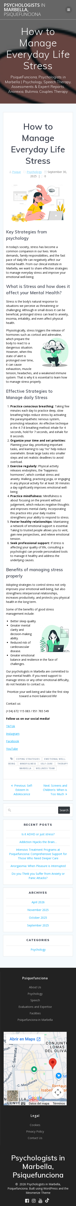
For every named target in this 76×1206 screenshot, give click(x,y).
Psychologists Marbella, (24, 9)
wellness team (45, 768)
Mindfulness (28, 763)
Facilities (35, 1013)
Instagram (12, 734)
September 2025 (38, 925)
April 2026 (38, 902)
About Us (35, 987)
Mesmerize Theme (38, 1193)
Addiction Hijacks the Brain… (38, 842)
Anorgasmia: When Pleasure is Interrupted (38, 866)
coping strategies (28, 759)
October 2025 (38, 918)
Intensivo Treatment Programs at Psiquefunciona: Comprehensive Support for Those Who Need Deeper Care (38, 854)
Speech (35, 1000)
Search (64, 810)
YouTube (12, 749)
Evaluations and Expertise (35, 1007)
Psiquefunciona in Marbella (35, 1020)
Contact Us (35, 1138)
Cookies (35, 1125)
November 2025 (38, 910)
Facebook (12, 741)
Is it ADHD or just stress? (38, 834)
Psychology (34, 172)
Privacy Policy (35, 1131)
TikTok (10, 726)
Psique (16, 172)
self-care (47, 763)
